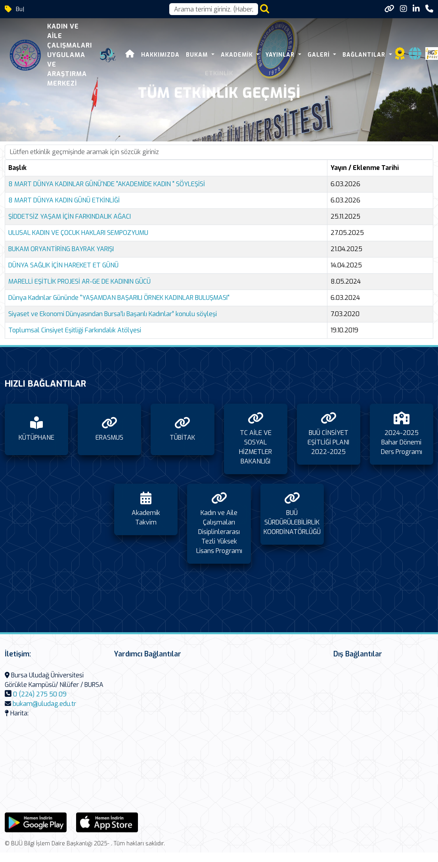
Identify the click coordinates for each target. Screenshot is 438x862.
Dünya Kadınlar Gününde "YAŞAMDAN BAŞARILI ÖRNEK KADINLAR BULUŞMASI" (119, 298)
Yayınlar (281, 55)
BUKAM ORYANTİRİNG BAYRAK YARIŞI (61, 249)
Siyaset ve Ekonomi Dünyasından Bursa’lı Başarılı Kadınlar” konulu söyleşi (112, 314)
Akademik (238, 55)
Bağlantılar (364, 55)
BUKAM (198, 55)
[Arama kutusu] (213, 9)
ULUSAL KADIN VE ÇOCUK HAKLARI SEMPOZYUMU (78, 233)
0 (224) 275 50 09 (40, 694)
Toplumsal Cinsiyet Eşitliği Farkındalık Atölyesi (74, 330)
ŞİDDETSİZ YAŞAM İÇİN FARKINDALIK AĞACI (69, 216)
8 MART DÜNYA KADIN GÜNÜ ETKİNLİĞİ (64, 200)
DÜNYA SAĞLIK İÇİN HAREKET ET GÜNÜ (63, 265)
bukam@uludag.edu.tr (44, 704)
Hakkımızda (160, 55)
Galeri (320, 55)
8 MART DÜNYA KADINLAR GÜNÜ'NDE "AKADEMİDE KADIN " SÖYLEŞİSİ (106, 184)
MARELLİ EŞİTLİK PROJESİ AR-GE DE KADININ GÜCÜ (79, 281)
